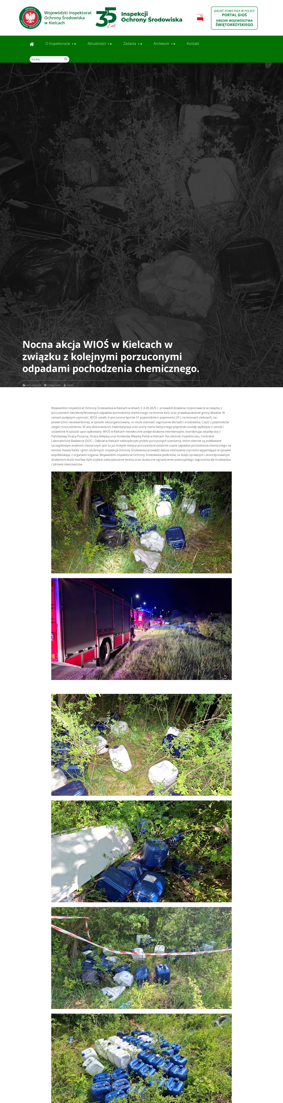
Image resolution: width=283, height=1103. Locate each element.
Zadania (129, 43)
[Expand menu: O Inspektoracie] (75, 44)
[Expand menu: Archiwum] (174, 44)
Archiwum (161, 43)
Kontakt (193, 43)
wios (70, 385)
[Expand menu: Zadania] (141, 44)
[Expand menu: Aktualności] (111, 44)
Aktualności (97, 43)
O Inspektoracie (57, 43)
